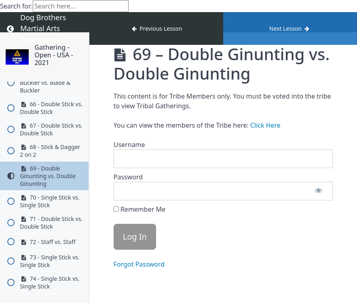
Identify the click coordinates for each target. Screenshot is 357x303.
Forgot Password (139, 264)
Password (128, 177)
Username (129, 144)
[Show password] (318, 191)
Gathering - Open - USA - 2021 (53, 55)
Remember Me (139, 209)
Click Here (265, 125)
